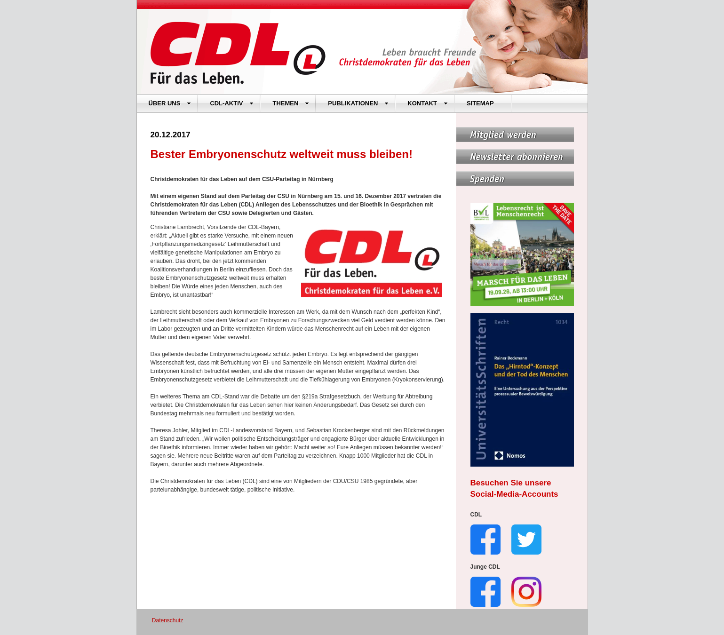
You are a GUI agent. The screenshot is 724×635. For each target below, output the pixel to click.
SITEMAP (480, 103)
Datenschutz (167, 620)
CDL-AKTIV (232, 103)
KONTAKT (427, 103)
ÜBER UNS (170, 103)
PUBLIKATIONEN (358, 103)
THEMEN (290, 103)
